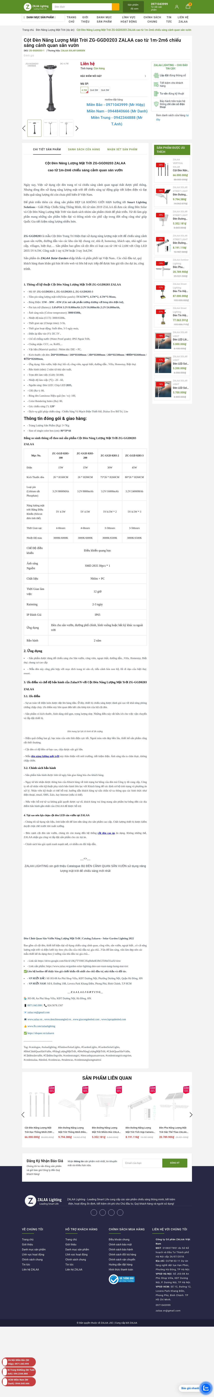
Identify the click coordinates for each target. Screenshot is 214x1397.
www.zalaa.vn (35, 1019)
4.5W (85, 91)
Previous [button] (23, 128)
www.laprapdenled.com (113, 1019)
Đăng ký (174, 1163)
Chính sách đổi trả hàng (122, 1254)
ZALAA (133, 1322)
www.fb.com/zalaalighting (41, 1026)
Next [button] (77, 128)
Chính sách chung (152, 19)
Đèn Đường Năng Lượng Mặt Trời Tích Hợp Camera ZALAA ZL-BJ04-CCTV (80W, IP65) (180, 243)
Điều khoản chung (119, 1239)
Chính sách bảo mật (120, 1244)
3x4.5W (105, 90)
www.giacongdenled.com (86, 1019)
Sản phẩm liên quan (107, 1078)
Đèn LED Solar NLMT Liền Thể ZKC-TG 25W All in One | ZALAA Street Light (181, 388)
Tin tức (169, 19)
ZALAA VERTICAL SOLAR (178, 163)
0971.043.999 (35, 1005)
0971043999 (163, 1305)
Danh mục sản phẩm (104, 19)
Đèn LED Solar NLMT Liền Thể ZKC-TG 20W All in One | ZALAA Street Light (181, 364)
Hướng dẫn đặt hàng (120, 1264)
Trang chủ (71, 19)
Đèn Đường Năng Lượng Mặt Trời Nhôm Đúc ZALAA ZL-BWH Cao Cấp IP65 (181, 219)
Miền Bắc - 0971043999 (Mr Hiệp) (116, 105)
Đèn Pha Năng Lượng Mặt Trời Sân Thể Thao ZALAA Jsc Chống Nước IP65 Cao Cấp (181, 267)
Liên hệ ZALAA (183, 19)
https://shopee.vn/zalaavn (41, 1033)
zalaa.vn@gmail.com (39, 1012)
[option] (50, 88)
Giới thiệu (85, 19)
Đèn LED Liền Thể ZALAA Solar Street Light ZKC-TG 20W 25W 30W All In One (180, 340)
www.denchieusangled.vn (57, 1019)
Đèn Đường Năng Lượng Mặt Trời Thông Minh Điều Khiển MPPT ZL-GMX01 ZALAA (180, 195)
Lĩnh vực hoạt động (129, 19)
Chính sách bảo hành (121, 1249)
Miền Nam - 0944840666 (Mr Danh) (117, 111)
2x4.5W (94, 90)
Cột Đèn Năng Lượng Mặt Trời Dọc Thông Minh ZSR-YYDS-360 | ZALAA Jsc (181, 170)
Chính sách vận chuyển (122, 1259)
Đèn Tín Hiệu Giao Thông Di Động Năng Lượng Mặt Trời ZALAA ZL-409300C (181, 315)
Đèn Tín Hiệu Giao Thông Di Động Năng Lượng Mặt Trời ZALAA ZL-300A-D (181, 291)
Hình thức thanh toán (121, 1269)
